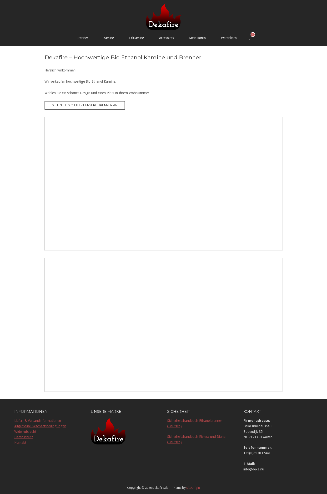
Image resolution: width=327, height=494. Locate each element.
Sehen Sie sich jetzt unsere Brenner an (84, 105)
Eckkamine (136, 38)
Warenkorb (229, 38)
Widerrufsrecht (25, 432)
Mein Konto (197, 38)
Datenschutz (23, 437)
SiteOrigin (193, 487)
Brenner (82, 38)
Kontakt (20, 442)
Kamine (108, 38)
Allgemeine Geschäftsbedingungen (40, 426)
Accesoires (166, 38)
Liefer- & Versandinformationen (37, 421)
